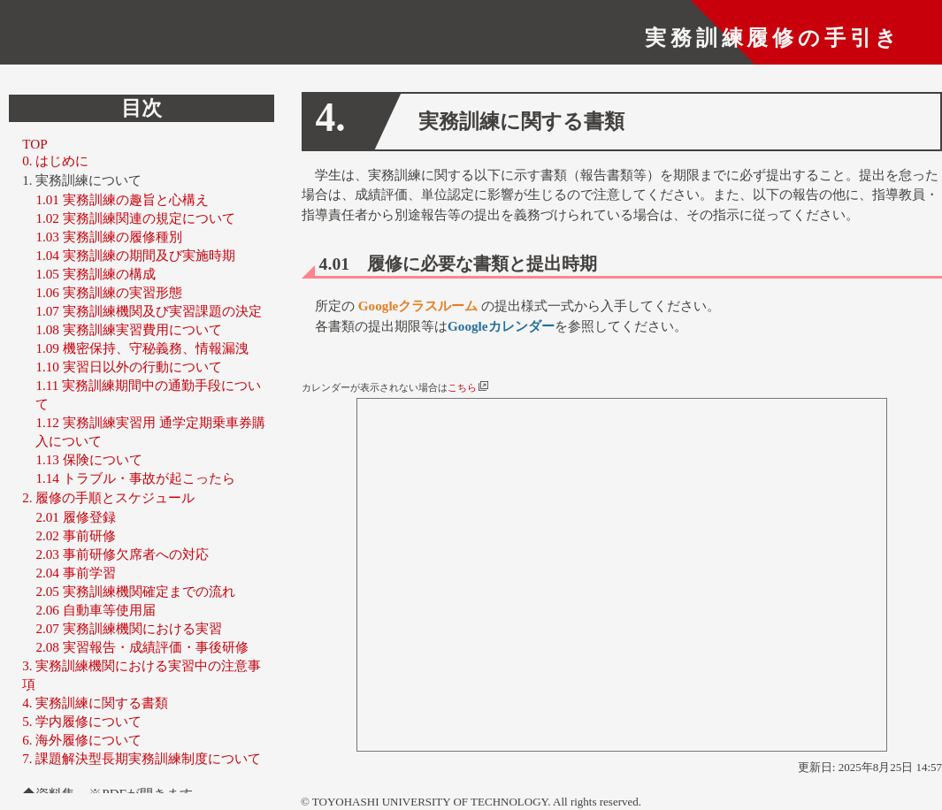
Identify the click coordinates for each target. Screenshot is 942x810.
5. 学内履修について (82, 721)
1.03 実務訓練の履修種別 (108, 236)
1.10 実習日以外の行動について (128, 366)
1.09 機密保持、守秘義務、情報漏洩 (141, 347)
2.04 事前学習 (75, 572)
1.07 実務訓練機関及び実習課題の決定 (148, 310)
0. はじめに (55, 161)
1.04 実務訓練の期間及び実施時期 (134, 255)
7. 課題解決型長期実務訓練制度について (141, 758)
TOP (34, 144)
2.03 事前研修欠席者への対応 (121, 554)
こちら (468, 388)
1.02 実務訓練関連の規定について (134, 217)
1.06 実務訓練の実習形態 (108, 292)
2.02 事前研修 (75, 535)
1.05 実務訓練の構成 (95, 273)
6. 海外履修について (82, 739)
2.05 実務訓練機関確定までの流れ (134, 591)
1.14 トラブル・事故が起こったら (134, 477)
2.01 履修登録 (75, 516)
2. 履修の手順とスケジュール (108, 497)
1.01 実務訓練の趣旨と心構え (121, 199)
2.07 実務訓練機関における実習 (128, 628)
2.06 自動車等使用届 (95, 609)
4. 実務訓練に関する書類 (95, 702)
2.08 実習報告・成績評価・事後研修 (141, 646)
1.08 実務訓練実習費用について (128, 329)
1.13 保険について (88, 459)
